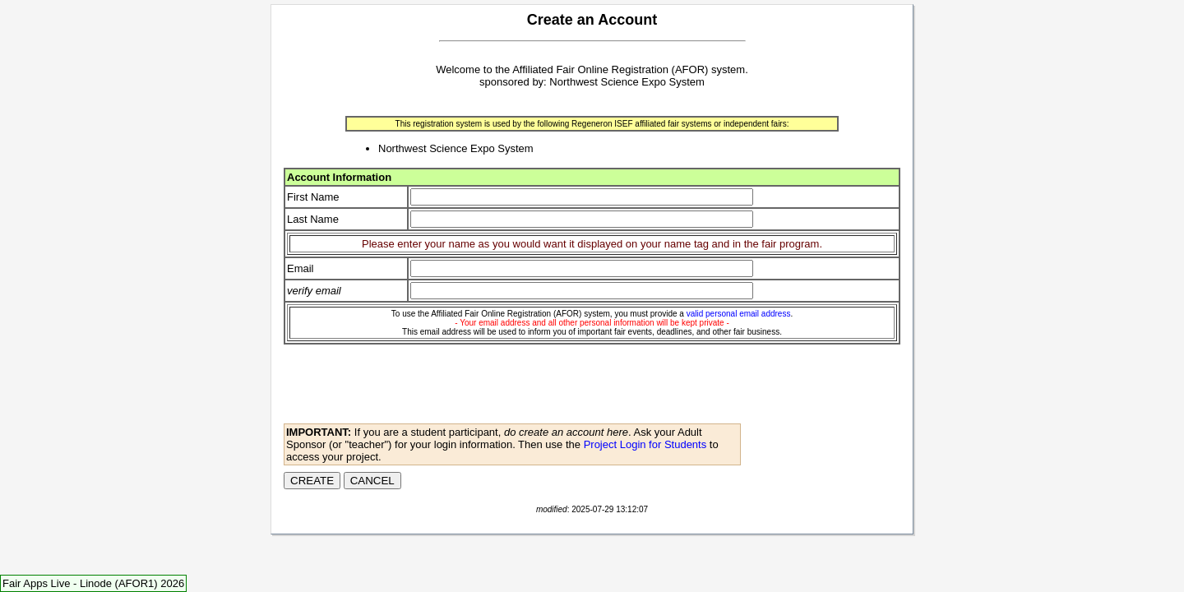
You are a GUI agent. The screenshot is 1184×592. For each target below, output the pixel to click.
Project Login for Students (645, 444)
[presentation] (409, 389)
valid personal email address (739, 313)
